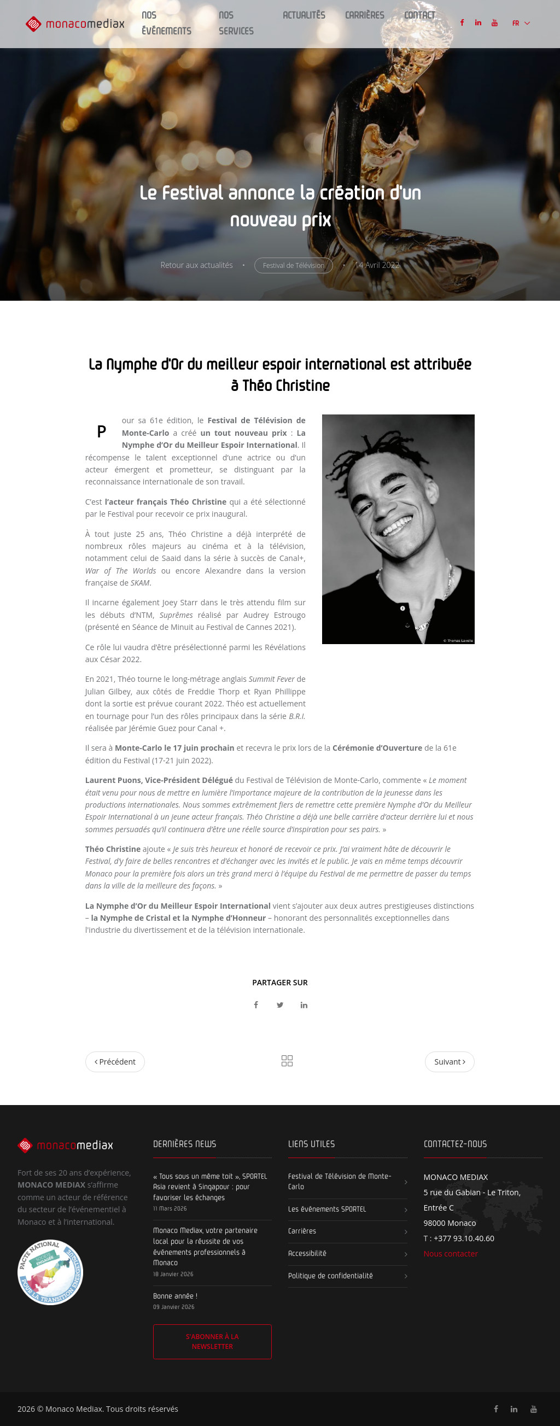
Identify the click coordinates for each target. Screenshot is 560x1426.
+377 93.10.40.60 (464, 1238)
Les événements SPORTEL (327, 1209)
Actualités (304, 16)
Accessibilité (307, 1254)
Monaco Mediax (73, 1409)
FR (516, 23)
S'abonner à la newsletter (212, 1341)
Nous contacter (451, 1253)
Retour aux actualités (197, 265)
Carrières (364, 16)
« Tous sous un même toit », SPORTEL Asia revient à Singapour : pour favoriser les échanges (210, 1187)
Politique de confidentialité (330, 1276)
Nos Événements (166, 24)
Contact (419, 16)
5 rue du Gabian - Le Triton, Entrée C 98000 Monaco (472, 1200)
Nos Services (236, 24)
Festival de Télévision (293, 265)
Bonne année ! (175, 1296)
